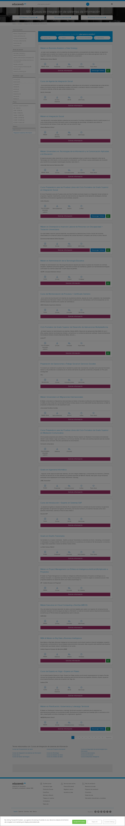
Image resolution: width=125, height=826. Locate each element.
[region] (62, 821)
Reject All (94, 822)
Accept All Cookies (79, 822)
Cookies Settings (109, 822)
